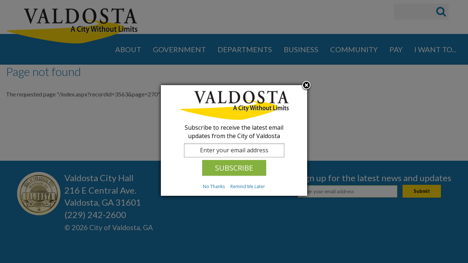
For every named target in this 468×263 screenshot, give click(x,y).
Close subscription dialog (306, 85)
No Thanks (214, 186)
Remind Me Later (247, 186)
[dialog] (234, 140)
